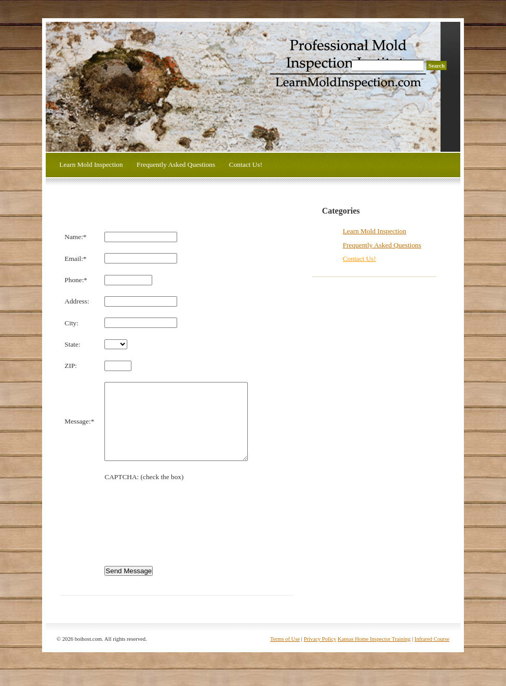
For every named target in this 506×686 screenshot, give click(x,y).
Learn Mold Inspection (91, 164)
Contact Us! (245, 164)
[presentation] (183, 528)
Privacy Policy (320, 654)
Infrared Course (432, 654)
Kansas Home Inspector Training (374, 654)
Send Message (128, 586)
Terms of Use (285, 654)
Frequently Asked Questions (176, 164)
